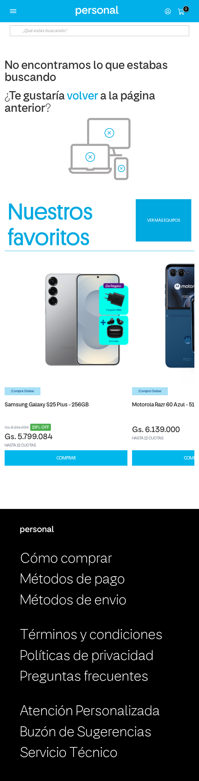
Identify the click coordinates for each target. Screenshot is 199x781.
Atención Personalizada (90, 711)
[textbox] (99, 30)
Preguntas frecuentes (84, 677)
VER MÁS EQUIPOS (163, 220)
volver (82, 96)
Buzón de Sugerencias (85, 732)
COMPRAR (66, 458)
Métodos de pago (72, 579)
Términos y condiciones (91, 635)
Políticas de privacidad (87, 656)
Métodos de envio (73, 600)
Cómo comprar (66, 559)
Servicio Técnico (69, 753)
